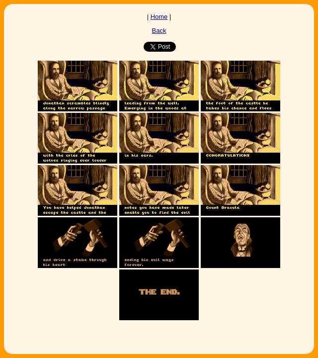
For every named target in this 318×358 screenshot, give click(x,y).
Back (159, 30)
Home (159, 16)
